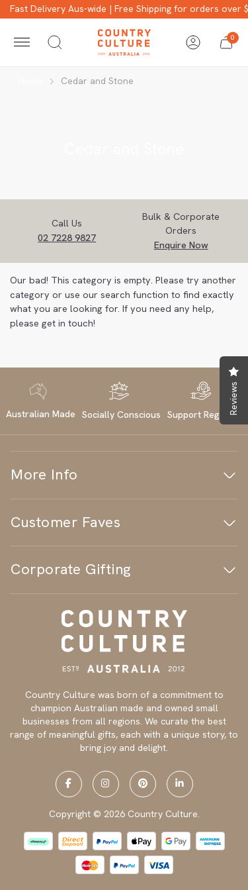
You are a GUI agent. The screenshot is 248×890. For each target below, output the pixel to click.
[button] (226, 42)
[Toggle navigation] (21, 42)
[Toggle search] (54, 42)
